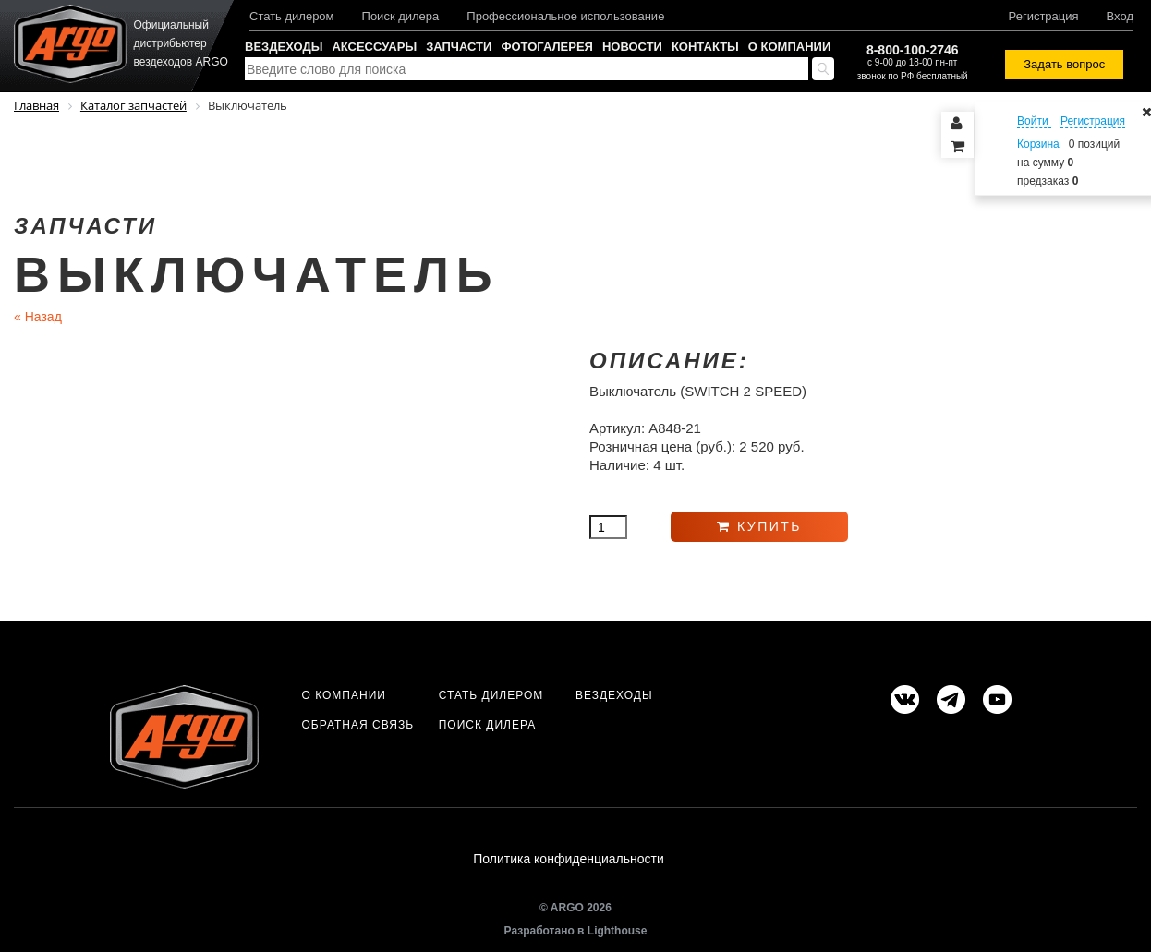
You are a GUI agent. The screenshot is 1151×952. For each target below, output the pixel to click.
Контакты (705, 47)
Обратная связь (357, 724)
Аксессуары (374, 47)
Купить (759, 526)
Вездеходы (283, 47)
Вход (1120, 16)
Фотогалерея (547, 47)
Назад (38, 316)
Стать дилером (291, 16)
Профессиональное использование (565, 16)
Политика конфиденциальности (568, 858)
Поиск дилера (401, 16)
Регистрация (1044, 16)
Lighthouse (618, 930)
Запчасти (458, 47)
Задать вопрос (1064, 64)
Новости (632, 47)
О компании (789, 47)
